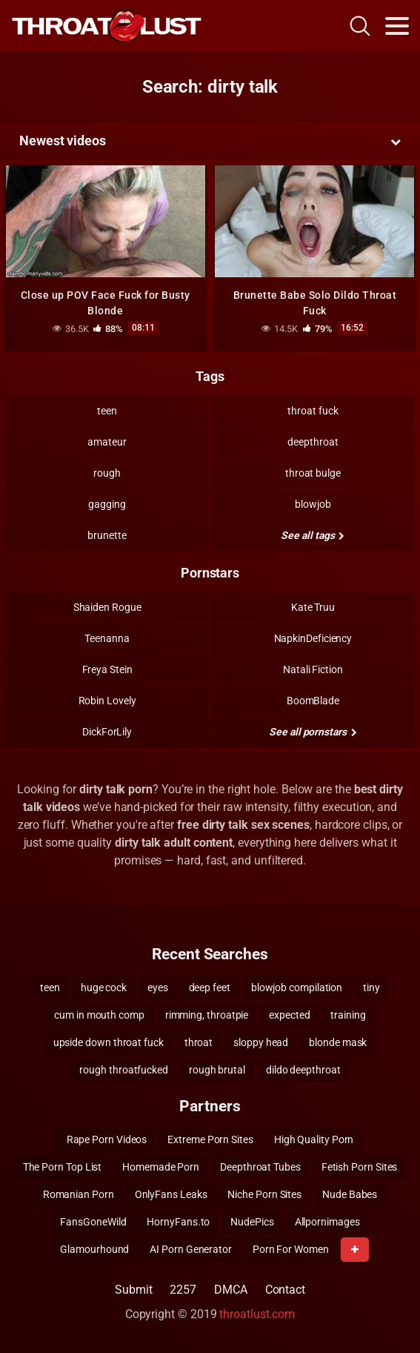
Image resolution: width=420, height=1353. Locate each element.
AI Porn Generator (191, 1249)
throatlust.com (257, 1314)
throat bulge (313, 473)
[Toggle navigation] (397, 26)
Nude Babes (349, 1194)
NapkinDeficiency (313, 638)
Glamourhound (94, 1249)
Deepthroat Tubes (260, 1167)
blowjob (312, 504)
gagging (106, 504)
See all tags (312, 535)
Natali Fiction (313, 669)
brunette (106, 535)
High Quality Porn (314, 1139)
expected (289, 1015)
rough (107, 473)
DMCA (230, 1290)
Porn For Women (291, 1249)
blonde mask (338, 1042)
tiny (371, 987)
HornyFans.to (178, 1222)
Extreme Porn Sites (210, 1139)
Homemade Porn (160, 1167)
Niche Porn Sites (264, 1194)
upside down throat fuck (108, 1042)
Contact (285, 1290)
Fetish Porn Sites (359, 1167)
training (347, 1015)
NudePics (251, 1222)
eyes (157, 987)
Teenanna (106, 638)
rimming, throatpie (207, 1015)
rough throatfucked (123, 1070)
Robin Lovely (107, 701)
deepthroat (312, 442)
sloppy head (260, 1042)
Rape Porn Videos (107, 1139)
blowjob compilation (296, 987)
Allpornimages (327, 1222)
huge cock (104, 987)
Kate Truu (313, 607)
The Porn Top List (62, 1167)
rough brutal (217, 1070)
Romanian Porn (78, 1194)
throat (198, 1042)
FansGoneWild (93, 1222)
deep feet (209, 987)
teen (107, 411)
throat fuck (312, 411)
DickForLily (107, 732)
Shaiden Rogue (107, 607)
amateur (106, 442)
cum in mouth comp (99, 1015)
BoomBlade (313, 701)
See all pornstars (312, 732)
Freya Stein (107, 669)
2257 (183, 1290)
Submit (134, 1290)
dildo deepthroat (303, 1070)
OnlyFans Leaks (171, 1194)
